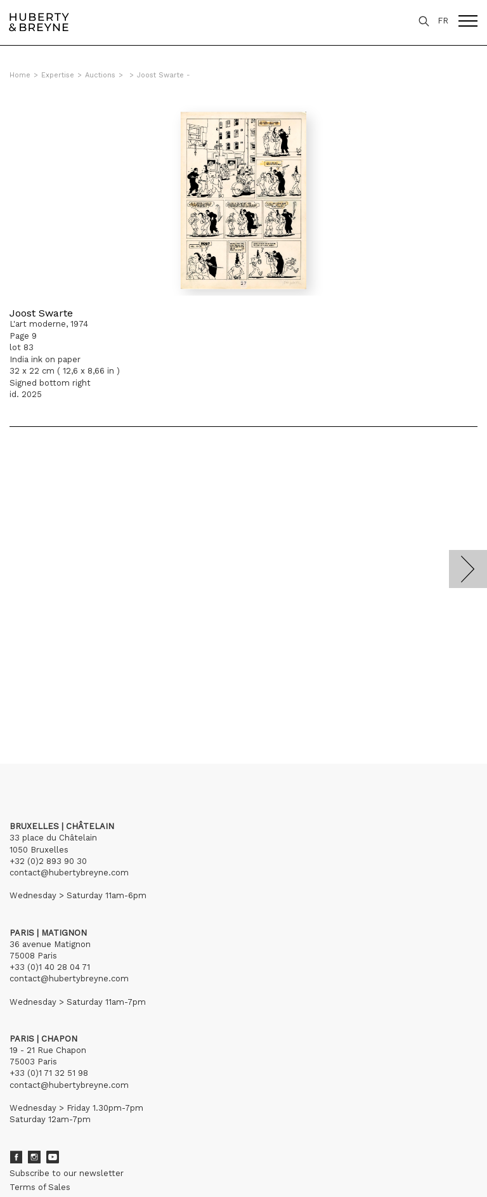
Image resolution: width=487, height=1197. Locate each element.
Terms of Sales (40, 1187)
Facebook (16, 1157)
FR (443, 20)
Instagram (34, 1157)
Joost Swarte (41, 313)
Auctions (100, 75)
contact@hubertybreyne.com (69, 872)
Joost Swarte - (163, 75)
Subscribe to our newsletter (67, 1173)
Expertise (57, 75)
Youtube (52, 1157)
